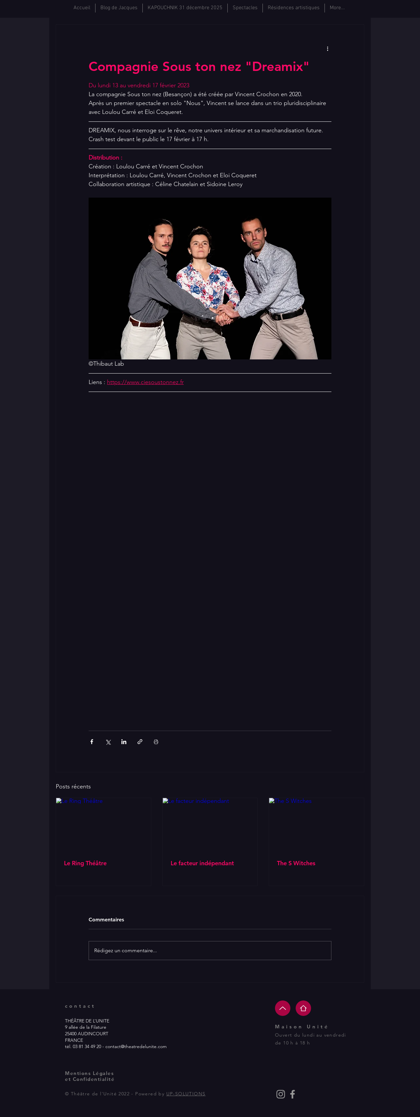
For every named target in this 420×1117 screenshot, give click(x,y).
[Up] (282, 1008)
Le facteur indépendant (202, 863)
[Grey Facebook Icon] (292, 1094)
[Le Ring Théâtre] (103, 824)
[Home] (303, 1008)
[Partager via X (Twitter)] (108, 742)
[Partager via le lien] (140, 742)
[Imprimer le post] (156, 742)
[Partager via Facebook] (92, 742)
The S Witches (296, 863)
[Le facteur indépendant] (210, 824)
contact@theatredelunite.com (136, 1046)
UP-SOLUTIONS (186, 1094)
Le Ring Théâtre (85, 863)
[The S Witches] (316, 824)
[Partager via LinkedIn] (124, 742)
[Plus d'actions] (327, 48)
